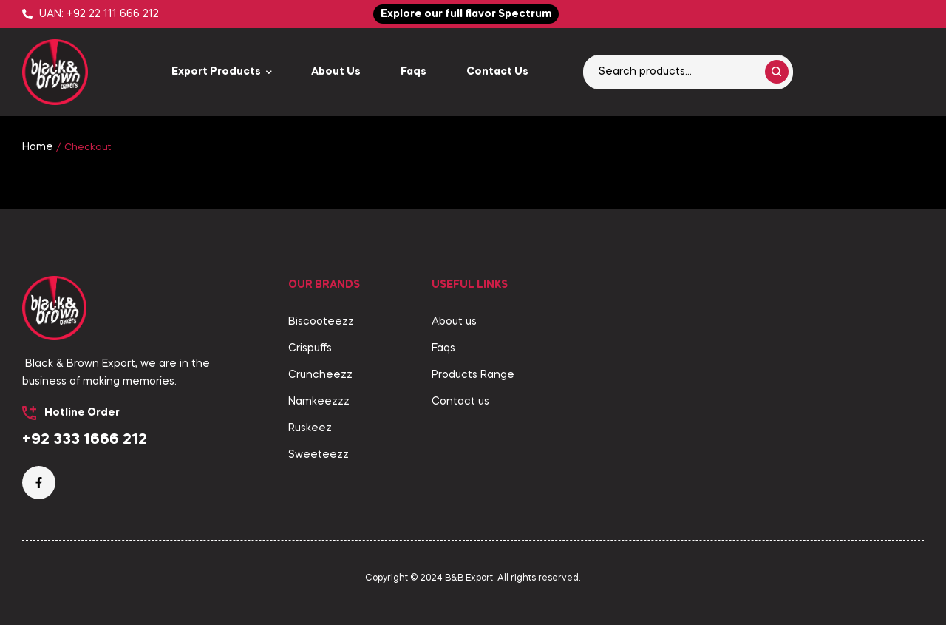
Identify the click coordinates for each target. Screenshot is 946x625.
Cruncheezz (320, 375)
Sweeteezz (318, 455)
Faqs (443, 348)
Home (37, 147)
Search (777, 72)
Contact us (460, 401)
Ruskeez (310, 428)
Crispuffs (310, 348)
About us (454, 322)
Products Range (473, 375)
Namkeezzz (319, 401)
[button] (466, 14)
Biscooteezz (321, 322)
